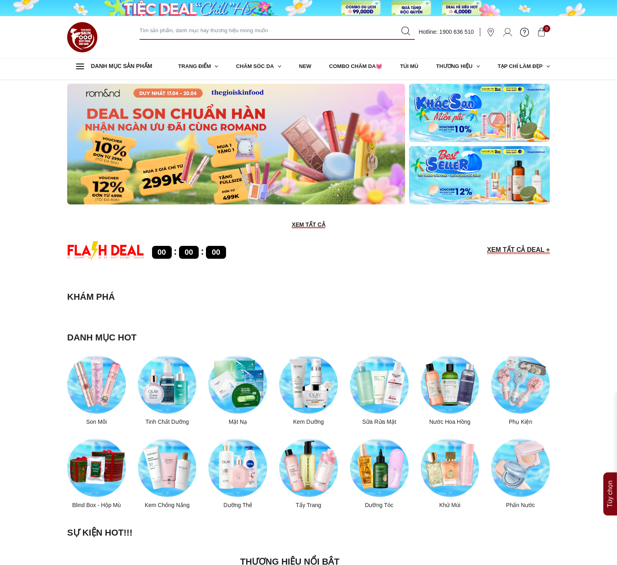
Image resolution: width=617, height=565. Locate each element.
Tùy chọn (610, 463)
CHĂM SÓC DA (259, 69)
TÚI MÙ (408, 69)
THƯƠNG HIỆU (456, 69)
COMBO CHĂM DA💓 (355, 69)
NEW (305, 69)
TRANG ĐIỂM (199, 69)
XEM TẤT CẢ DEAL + (518, 250)
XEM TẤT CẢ (308, 225)
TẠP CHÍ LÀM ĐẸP (522, 69)
